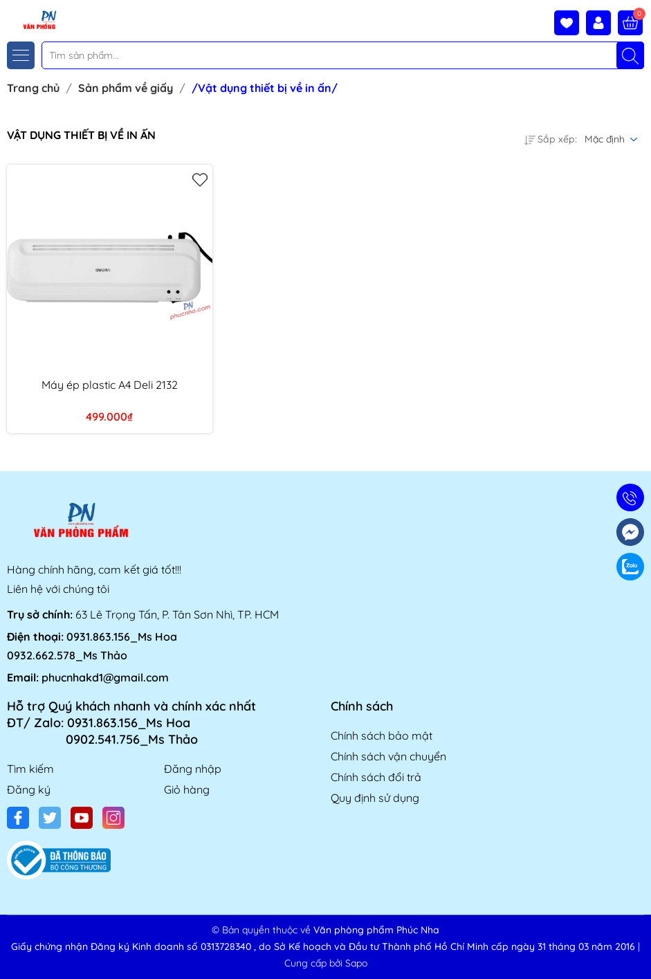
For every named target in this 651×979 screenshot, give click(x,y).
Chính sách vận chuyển (388, 756)
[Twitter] (50, 818)
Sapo (356, 963)
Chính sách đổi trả (376, 777)
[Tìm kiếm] (630, 55)
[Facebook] (18, 818)
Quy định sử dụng (375, 798)
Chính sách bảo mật (381, 735)
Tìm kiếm (30, 769)
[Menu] (21, 55)
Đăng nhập (192, 769)
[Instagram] (113, 818)
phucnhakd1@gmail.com (105, 677)
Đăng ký (29, 789)
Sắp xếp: (550, 139)
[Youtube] (82, 818)
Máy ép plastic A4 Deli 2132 (110, 385)
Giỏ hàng (187, 789)
